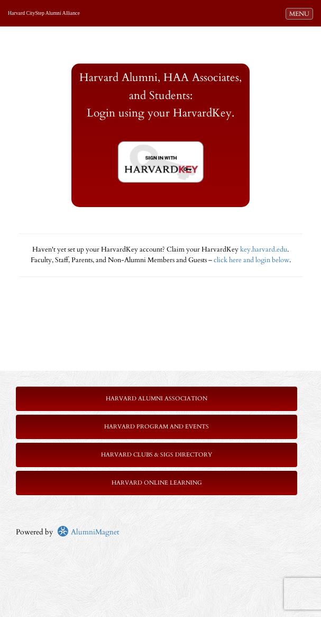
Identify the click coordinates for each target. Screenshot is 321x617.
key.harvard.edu (263, 249)
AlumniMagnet (88, 532)
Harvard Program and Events (156, 427)
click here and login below (251, 260)
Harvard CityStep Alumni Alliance (44, 13)
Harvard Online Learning (157, 483)
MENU (301, 13)
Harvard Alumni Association (156, 399)
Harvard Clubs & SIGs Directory (156, 455)
